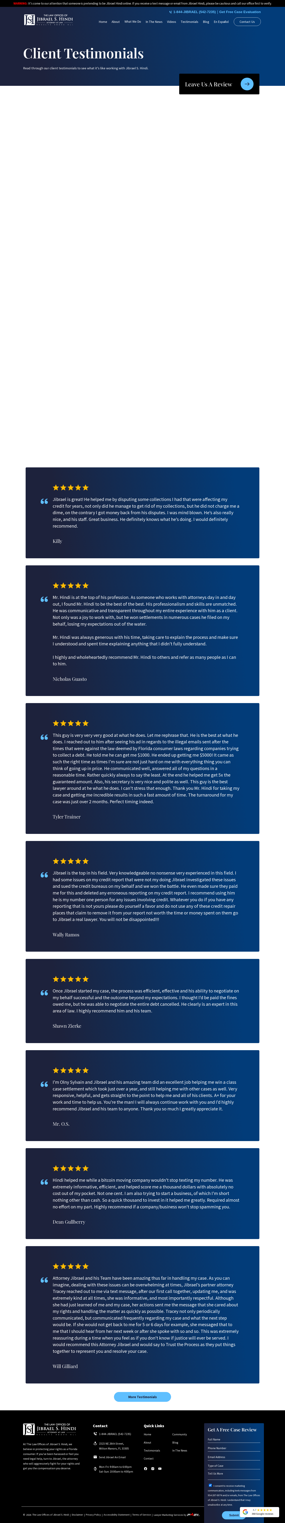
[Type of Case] (234, 1466)
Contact (149, 1458)
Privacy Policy (93, 1514)
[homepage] (48, 20)
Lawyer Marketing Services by (177, 1514)
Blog (206, 22)
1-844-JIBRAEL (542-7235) (187, 12)
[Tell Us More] (234, 1475)
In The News (154, 22)
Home (103, 22)
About (116, 22)
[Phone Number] (234, 1448)
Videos (171, 22)
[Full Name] (234, 1439)
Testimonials (189, 22)
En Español (221, 22)
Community (179, 1434)
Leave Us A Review (219, 84)
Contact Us (247, 22)
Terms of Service (141, 1514)
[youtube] (160, 1469)
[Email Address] (234, 1457)
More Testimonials (142, 1397)
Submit (234, 1515)
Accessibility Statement (117, 1514)
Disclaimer (77, 1514)
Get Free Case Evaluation (238, 12)
